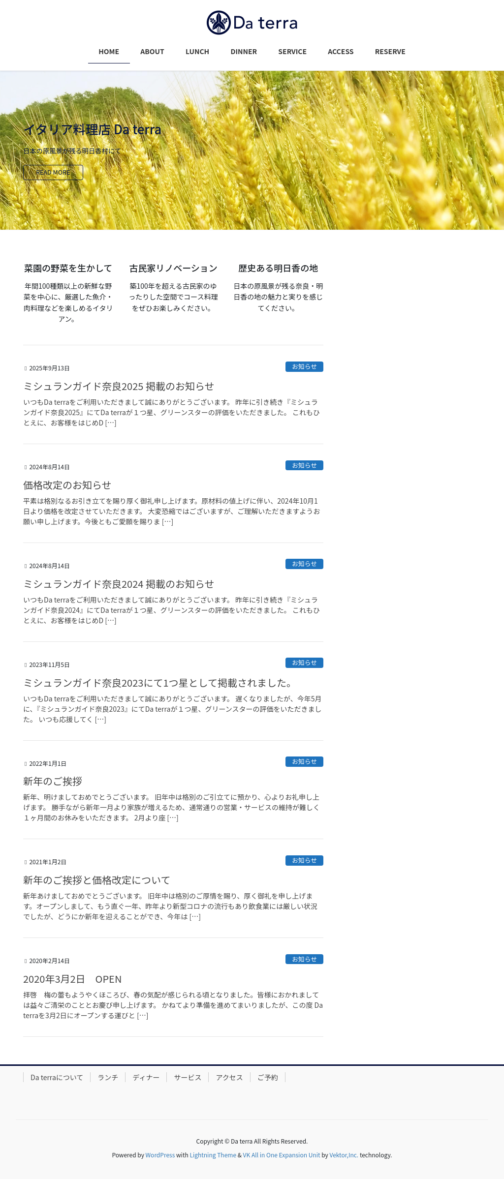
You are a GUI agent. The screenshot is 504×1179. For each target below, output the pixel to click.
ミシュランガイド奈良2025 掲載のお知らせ (118, 386)
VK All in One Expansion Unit (281, 1154)
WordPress (160, 1154)
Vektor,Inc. (343, 1154)
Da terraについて (57, 1077)
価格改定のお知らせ (67, 485)
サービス (187, 1077)
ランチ (107, 1077)
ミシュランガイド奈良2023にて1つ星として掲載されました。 (159, 682)
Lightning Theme (212, 1154)
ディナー (145, 1077)
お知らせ (304, 366)
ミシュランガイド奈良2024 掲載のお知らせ (118, 583)
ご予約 (267, 1077)
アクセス (229, 1077)
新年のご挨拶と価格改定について (96, 880)
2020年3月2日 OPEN (72, 978)
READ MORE (55, 172)
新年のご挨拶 (52, 781)
